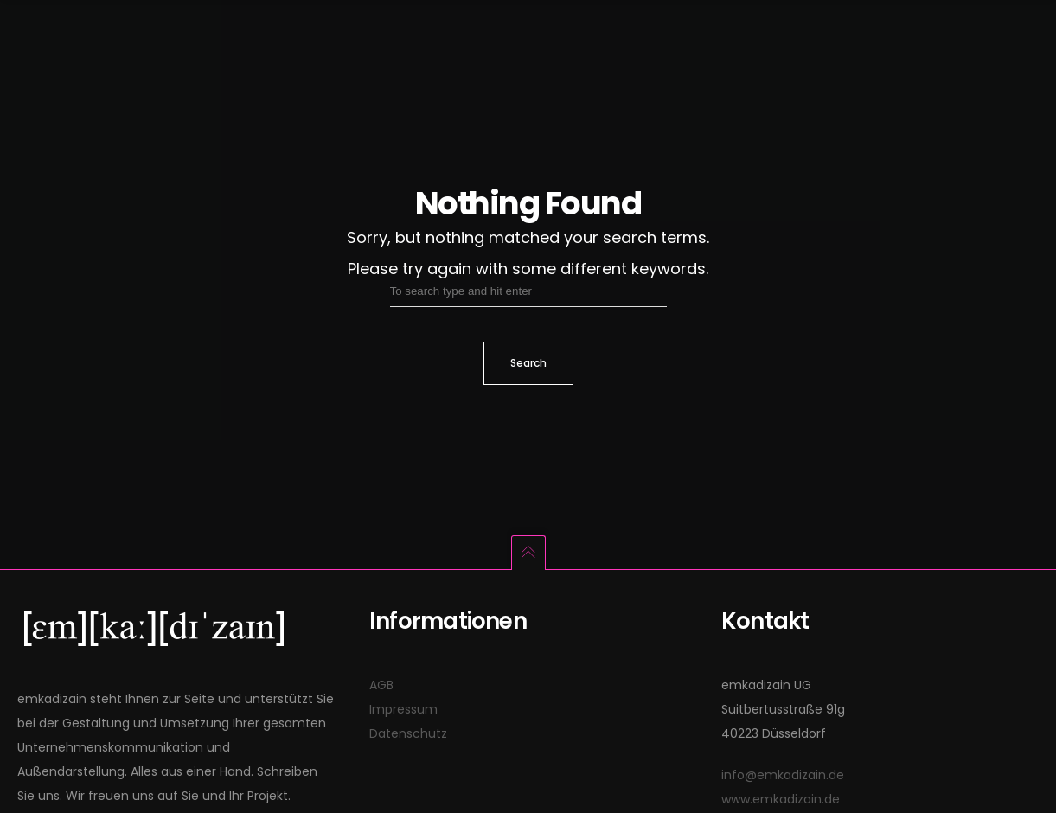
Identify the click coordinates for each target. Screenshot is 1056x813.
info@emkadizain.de (782, 775)
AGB (381, 685)
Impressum (403, 709)
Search (528, 362)
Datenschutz (408, 733)
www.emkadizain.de (780, 799)
